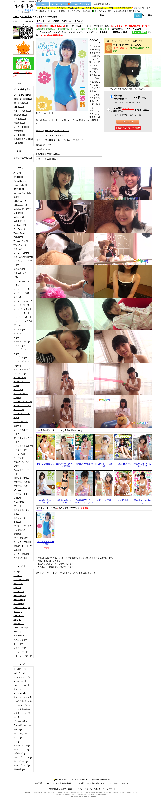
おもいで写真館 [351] (23, 257)
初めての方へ (99, 11)
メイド (82, 140)
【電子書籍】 (103, 32)
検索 (102, 15)
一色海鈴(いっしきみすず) (57, 130)
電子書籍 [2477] (21, 103)
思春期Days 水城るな (142, 501)
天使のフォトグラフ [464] (22, 496)
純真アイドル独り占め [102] (23, 548)
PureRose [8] (19, 229)
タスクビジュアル (76, 32)
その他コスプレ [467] (23, 139)
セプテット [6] (20, 377)
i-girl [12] (17, 587)
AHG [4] (17, 173)
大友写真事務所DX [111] (21, 488)
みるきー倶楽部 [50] (23, 293)
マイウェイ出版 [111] (23, 446)
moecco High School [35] (19, 601)
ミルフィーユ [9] (21, 652)
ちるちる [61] (20, 269)
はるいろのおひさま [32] (22, 283)
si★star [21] (19, 615)
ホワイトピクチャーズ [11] (23, 440)
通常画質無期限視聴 (120, 97)
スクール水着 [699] (22, 111)
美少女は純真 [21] (22, 554)
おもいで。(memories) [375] (21, 251)
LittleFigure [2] (20, 201)
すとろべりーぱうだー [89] (23, 263)
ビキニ (75, 140)
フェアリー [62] (21, 648)
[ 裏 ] (52, 113)
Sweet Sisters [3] (21, 685)
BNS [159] (18, 177)
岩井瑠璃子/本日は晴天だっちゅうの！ (84, 501)
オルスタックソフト (54, 135)
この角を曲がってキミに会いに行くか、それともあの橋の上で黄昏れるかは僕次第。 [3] (23, 709)
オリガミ (91, 32)
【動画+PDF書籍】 (120, 32)
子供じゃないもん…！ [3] (21, 735)
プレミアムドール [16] (21, 432)
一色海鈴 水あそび (123, 464)
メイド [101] (19, 135)
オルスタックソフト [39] (22, 335)
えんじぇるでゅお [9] (23, 697)
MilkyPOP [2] (19, 221)
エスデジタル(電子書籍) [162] (23, 323)
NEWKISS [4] (20, 681)
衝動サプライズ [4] (22, 765)
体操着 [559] (19, 123)
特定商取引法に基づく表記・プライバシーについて (70, 789)
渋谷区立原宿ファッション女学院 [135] (23, 540)
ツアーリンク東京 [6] (23, 401)
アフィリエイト (109, 789)
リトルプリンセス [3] (23, 656)
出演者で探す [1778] (23, 158)
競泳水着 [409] (20, 115)
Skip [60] (17, 619)
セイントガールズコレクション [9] (23, 371)
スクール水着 (64, 140)
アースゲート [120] (22, 309)
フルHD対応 (26, 16)
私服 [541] (18, 143)
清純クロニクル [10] (23, 749)
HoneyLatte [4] (20, 185)
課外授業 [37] (20, 769)
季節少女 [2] (19, 502)
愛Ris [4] (17, 506)
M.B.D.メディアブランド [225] (23, 211)
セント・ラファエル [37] (22, 383)
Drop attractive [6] (22, 579)
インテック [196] (21, 313)
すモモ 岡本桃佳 (123, 500)
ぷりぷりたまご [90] (23, 289)
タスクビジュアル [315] (21, 395)
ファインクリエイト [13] (22, 415)
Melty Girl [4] (19, 673)
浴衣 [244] (18, 131)
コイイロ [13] (20, 345)
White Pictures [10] (22, 636)
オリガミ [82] (20, 329)
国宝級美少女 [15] (22, 478)
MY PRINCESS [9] (22, 677)
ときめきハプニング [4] (22, 275)
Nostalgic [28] (20, 225)
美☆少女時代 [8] (21, 761)
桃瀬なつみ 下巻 (104, 500)
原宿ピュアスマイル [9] (22, 472)
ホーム (16, 16)
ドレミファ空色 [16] (23, 405)
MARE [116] (19, 591)
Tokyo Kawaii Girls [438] (19, 235)
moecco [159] (20, 595)
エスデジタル (60, 32)
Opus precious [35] (22, 607)
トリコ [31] (19, 644)
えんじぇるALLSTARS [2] (20, 691)
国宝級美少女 (118, 29)
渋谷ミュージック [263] (21, 520)
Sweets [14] (19, 623)
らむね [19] (19, 297)
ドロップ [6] (19, 409)
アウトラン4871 (133, 29)
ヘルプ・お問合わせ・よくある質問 (84, 779)
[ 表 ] (45, 113)
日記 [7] (17, 741)
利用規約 (97, 789)
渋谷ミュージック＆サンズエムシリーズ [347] (23, 530)
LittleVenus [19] (20, 205)
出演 (40, 130)
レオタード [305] (21, 127)
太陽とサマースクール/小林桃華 (65, 465)
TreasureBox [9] (21, 241)
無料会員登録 (134, 11)
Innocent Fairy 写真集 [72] (22, 195)
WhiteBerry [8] (20, 245)
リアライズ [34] (21, 450)
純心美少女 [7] (20, 753)
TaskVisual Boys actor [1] (21, 630)
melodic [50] (19, 217)
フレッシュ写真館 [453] (21, 423)
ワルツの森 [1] (20, 454)
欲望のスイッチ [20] (23, 745)
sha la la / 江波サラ (45, 464)
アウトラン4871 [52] (23, 301)
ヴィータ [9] (19, 458)
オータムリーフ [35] (23, 341)
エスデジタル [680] (22, 317)
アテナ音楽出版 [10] (23, 305)
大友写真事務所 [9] (22, 482)
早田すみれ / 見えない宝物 (142, 465)
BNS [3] (17, 571)
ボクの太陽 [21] (21, 721)
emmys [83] (19, 583)
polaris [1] (18, 611)
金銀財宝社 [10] (21, 558)
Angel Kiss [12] (20, 669)
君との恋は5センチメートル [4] (23, 727)
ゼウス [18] (19, 389)
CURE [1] (18, 575)
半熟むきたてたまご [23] (22, 464)
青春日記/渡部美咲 (84, 464)
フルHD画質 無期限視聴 (122, 109)
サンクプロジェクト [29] (22, 351)
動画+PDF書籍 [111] (23, 99)
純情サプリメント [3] (23, 757)
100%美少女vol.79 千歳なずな (45, 501)
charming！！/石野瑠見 (103, 465)
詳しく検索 (147, 15)
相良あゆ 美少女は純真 (65, 501)
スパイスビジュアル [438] (22, 363)
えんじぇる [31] (21, 640)
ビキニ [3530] (20, 119)
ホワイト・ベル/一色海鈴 (45, 542)
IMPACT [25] (19, 189)
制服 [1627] (19, 107)
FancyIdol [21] (20, 181)
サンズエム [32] (21, 357)
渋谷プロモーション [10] (22, 512)
